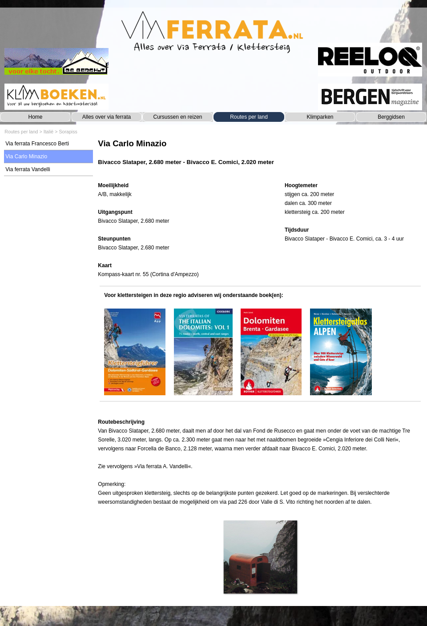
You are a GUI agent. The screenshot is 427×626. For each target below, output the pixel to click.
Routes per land (249, 117)
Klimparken (319, 117)
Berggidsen (391, 117)
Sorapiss (68, 131)
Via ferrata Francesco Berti (37, 143)
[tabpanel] (260, 157)
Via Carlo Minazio (26, 156)
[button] (260, 557)
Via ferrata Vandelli (27, 169)
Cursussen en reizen (177, 117)
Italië (49, 131)
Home (35, 117)
